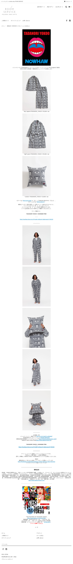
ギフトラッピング (16, 20)
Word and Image (27, 200)
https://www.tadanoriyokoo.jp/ (43, 440)
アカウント (68, 1)
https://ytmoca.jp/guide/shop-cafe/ (47, 439)
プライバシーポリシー (7, 559)
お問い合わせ (26, 20)
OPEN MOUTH (40, 202)
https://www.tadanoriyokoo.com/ (37, 480)
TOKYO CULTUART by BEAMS (44, 436)
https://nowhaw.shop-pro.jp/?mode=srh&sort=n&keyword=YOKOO (36, 219)
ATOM (6, 554)
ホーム (3, 26)
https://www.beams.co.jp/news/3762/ (36, 518)
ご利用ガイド (5, 20)
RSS (3, 554)
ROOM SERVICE (45, 437)
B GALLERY (47, 522)
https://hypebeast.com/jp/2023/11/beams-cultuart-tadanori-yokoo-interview (36, 461)
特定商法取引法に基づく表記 (9, 556)
